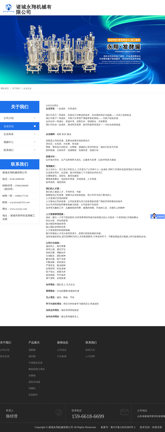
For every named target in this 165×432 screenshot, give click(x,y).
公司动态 (61, 350)
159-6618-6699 (88, 416)
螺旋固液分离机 (37, 369)
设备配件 (33, 394)
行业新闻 (61, 356)
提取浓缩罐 (34, 382)
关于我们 (16, 88)
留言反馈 (4, 356)
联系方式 (90, 350)
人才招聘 (90, 356)
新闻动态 (62, 342)
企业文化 (27, 88)
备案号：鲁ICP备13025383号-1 (118, 427)
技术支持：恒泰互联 (151, 427)
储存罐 (32, 356)
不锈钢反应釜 (36, 362)
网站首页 (5, 88)
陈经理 (11, 416)
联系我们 (91, 342)
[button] (76, 81)
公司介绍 (4, 350)
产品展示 (34, 342)
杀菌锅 (32, 375)
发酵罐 (32, 350)
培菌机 (32, 388)
